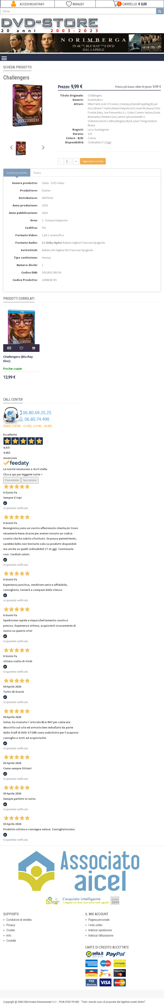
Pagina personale (99, 919)
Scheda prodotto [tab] (16, 173)
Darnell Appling (140, 104)
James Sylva (124, 117)
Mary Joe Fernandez (109, 112)
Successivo (30, 480)
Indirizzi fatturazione (100, 935)
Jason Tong (139, 121)
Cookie (10, 930)
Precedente (12, 480)
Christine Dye (108, 117)
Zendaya (125, 104)
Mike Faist (94, 104)
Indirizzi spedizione (100, 930)
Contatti (11, 940)
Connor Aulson (144, 112)
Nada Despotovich (123, 108)
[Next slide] (43, 148)
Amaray (46, 257)
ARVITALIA (47, 198)
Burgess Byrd (124, 121)
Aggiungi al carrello (92, 161)
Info (8, 935)
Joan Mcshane (144, 108)
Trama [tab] (37, 173)
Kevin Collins (107, 121)
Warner (46, 190)
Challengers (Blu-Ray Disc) (18, 359)
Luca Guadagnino (98, 129)
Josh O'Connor (110, 104)
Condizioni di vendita (19, 919)
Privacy (10, 925)
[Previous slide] (11, 148)
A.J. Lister (128, 112)
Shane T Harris (102, 108)
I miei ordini (95, 925)
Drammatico (95, 100)
